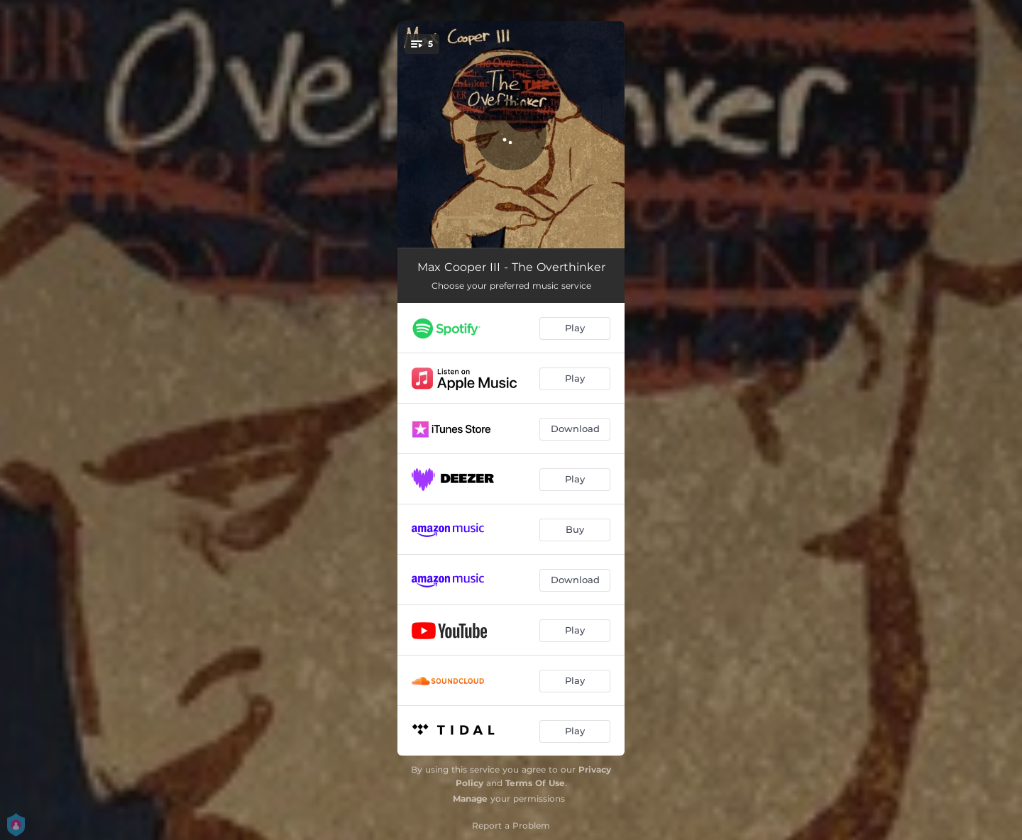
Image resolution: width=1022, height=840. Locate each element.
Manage (470, 798)
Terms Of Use (535, 783)
